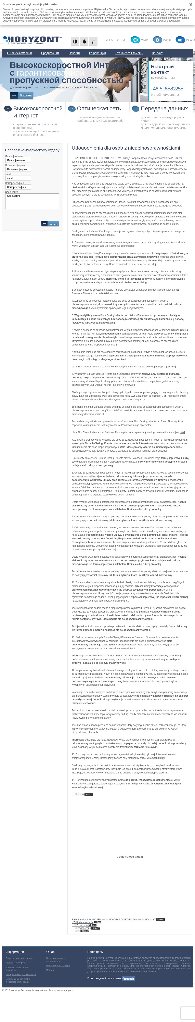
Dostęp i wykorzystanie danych (21, 974)
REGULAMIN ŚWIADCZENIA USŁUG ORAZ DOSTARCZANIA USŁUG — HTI (114, 919)
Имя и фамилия (14, 156)
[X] (190, 4)
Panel (167, 39)
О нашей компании (19, 53)
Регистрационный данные (19, 958)
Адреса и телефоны (16, 962)
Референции (97, 53)
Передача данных (164, 109)
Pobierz (88, 794)
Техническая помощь (129, 53)
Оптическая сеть (99, 109)
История (50, 970)
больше (26, 95)
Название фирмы (15, 165)
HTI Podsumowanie (82, 922)
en (118, 39)
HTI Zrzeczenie (80, 925)
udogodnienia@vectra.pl (91, 414)
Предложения (50, 53)
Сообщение (11, 192)
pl (106, 39)
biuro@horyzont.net (165, 94)
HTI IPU (76, 931)
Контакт (157, 53)
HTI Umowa (78, 794)
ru (112, 39)
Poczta (190, 39)
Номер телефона (14, 183)
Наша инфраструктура (58, 965)
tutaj (153, 264)
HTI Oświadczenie (81, 928)
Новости (74, 53)
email (8, 174)
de (124, 39)
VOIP (144, 39)
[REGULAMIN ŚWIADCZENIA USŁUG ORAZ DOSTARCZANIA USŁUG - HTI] (130, 857)
